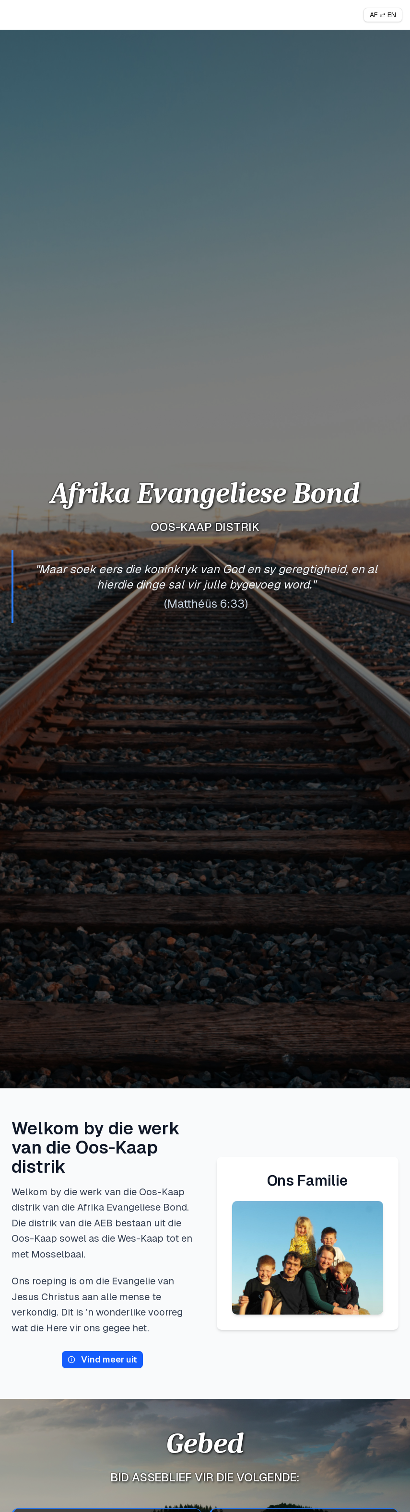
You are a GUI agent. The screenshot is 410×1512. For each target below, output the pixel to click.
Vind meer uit (102, 1359)
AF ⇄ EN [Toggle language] (383, 15)
